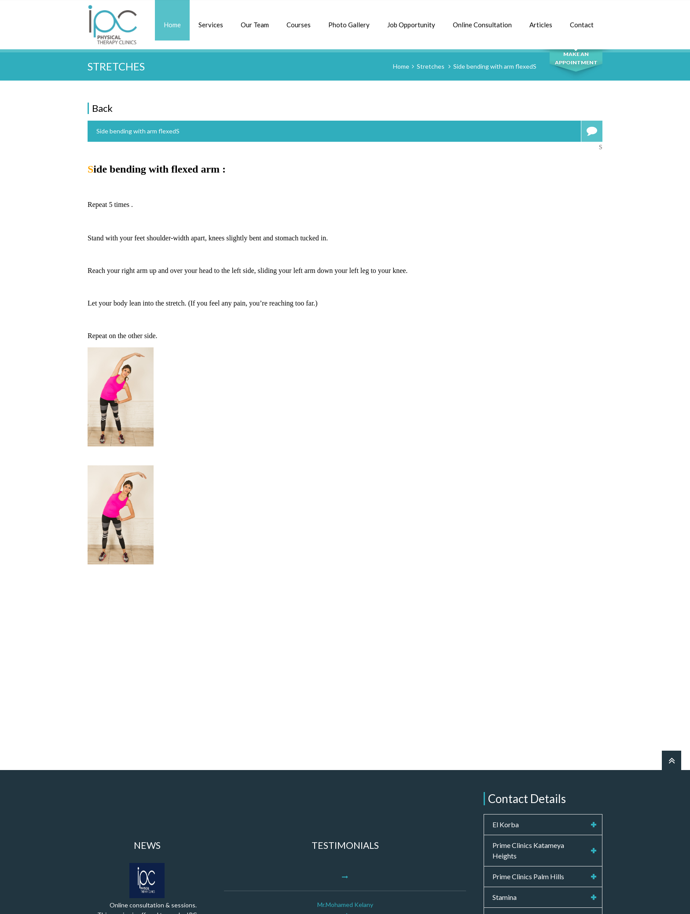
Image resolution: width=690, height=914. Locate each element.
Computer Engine (417, 898)
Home (172, 25)
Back (102, 108)
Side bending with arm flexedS (494, 66)
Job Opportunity (411, 25)
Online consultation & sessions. (153, 752)
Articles (540, 25)
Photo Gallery (349, 25)
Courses (298, 25)
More (344, 824)
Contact (582, 25)
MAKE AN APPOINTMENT (576, 58)
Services (210, 25)
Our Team (255, 25)
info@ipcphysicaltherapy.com (543, 812)
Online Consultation (482, 25)
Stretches (430, 66)
